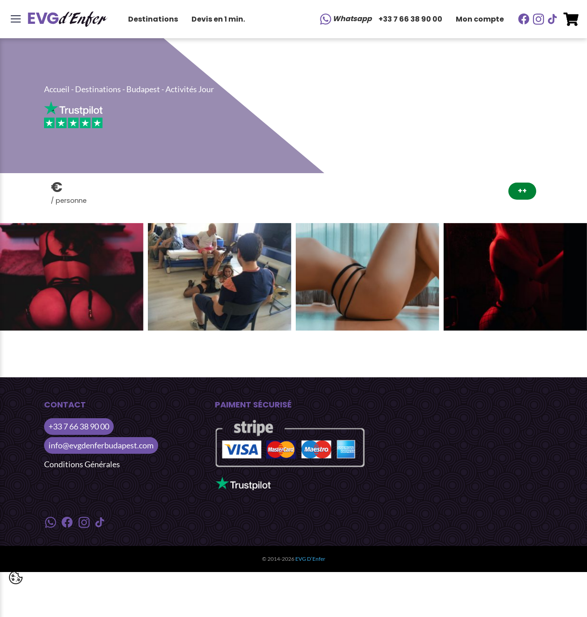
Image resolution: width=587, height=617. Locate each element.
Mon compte (480, 19)
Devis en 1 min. (218, 19)
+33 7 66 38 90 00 (410, 19)
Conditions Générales (82, 464)
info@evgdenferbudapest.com (101, 445)
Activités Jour (189, 89)
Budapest (143, 89)
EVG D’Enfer (310, 558)
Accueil (57, 89)
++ (522, 191)
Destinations (153, 19)
